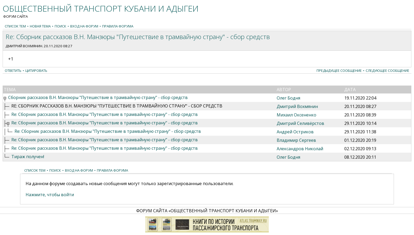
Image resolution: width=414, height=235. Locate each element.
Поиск (60, 26)
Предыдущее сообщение (339, 70)
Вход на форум (84, 26)
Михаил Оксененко (296, 115)
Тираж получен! (27, 156)
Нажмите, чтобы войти (50, 195)
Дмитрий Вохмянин (24, 46)
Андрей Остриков (295, 132)
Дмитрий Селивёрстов (300, 123)
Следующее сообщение (387, 70)
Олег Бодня (288, 98)
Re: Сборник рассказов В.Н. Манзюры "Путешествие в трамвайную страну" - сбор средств (104, 114)
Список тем (15, 26)
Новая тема (40, 26)
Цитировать (36, 70)
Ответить (13, 70)
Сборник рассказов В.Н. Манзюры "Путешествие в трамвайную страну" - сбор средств (98, 97)
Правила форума (117, 26)
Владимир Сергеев (296, 140)
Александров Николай (300, 149)
